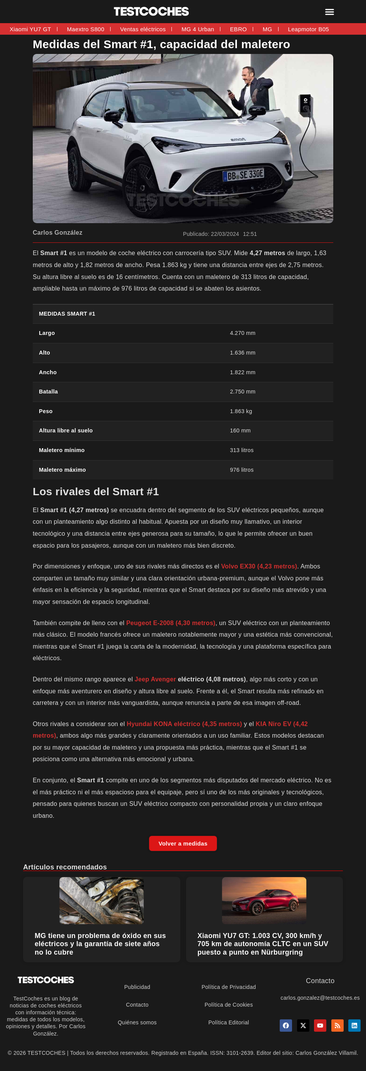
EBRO (238, 29)
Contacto (137, 1005)
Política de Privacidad (228, 987)
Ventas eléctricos (143, 29)
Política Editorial (228, 1022)
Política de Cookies (229, 1005)
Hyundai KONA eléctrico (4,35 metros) (184, 724)
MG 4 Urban (197, 29)
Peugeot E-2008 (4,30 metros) (171, 623)
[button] (329, 11)
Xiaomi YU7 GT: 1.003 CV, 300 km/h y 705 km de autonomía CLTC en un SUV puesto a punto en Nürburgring (263, 944)
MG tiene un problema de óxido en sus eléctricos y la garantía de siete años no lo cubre (100, 944)
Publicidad (137, 987)
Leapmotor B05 (308, 29)
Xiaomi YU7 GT (30, 29)
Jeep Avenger (155, 679)
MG (267, 29)
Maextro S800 (85, 29)
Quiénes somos (137, 1022)
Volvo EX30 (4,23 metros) (259, 566)
